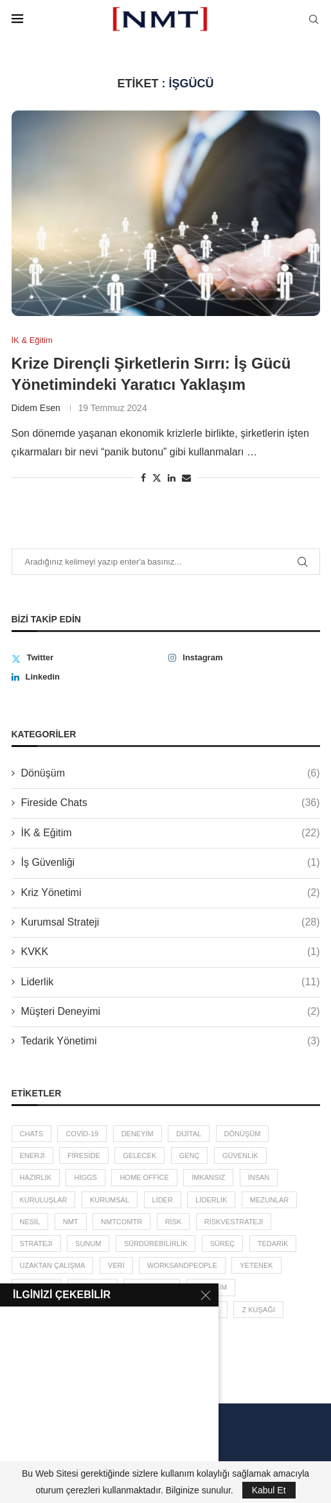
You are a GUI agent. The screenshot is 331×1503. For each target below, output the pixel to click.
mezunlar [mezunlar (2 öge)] (269, 1200)
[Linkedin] (87, 677)
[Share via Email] (186, 478)
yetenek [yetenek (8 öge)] (256, 1265)
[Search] (313, 19)
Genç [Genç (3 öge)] (189, 1155)
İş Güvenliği (170, 863)
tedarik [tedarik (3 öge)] (273, 1243)
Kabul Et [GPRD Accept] (269, 1490)
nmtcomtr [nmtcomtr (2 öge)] (121, 1222)
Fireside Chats (170, 803)
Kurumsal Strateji (170, 922)
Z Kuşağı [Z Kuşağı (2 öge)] (258, 1310)
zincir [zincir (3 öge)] (207, 1310)
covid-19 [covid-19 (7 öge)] (82, 1134)
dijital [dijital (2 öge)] (188, 1134)
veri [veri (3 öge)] (116, 1265)
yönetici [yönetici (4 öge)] (92, 1287)
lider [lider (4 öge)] (162, 1200)
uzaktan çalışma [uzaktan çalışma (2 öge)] (52, 1265)
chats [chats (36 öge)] (31, 1134)
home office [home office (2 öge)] (144, 1177)
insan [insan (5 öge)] (259, 1177)
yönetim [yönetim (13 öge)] (211, 1287)
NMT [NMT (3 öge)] (70, 1222)
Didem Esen (36, 408)
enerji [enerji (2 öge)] (32, 1155)
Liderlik (170, 982)
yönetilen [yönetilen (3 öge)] (152, 1287)
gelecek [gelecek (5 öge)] (139, 1155)
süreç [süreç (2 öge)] (222, 1243)
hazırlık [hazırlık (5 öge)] (36, 1177)
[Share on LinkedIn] (171, 478)
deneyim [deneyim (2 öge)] (137, 1134)
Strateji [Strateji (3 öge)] (36, 1243)
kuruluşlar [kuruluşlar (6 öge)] (43, 1200)
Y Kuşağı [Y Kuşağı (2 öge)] (36, 1287)
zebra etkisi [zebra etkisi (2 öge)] (149, 1310)
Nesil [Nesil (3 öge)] (30, 1222)
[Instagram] (243, 657)
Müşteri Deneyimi (170, 1012)
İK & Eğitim (170, 833)
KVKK (170, 952)
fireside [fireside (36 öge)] (83, 1155)
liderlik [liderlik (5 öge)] (211, 1200)
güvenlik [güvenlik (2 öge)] (240, 1155)
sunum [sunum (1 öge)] (88, 1243)
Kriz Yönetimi (170, 893)
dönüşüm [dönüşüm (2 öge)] (242, 1134)
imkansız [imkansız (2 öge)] (208, 1177)
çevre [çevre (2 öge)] (32, 1331)
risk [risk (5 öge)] (173, 1222)
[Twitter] (87, 657)
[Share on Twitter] (156, 477)
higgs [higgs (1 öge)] (85, 1177)
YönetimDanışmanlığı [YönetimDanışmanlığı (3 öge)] (61, 1310)
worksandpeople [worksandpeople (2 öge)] (182, 1265)
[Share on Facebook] (143, 478)
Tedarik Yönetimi (170, 1041)
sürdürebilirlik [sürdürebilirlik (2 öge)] (155, 1243)
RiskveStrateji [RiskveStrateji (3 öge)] (233, 1222)
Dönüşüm (170, 773)
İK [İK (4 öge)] (70, 1331)
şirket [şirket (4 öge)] (109, 1331)
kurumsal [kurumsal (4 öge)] (109, 1200)
